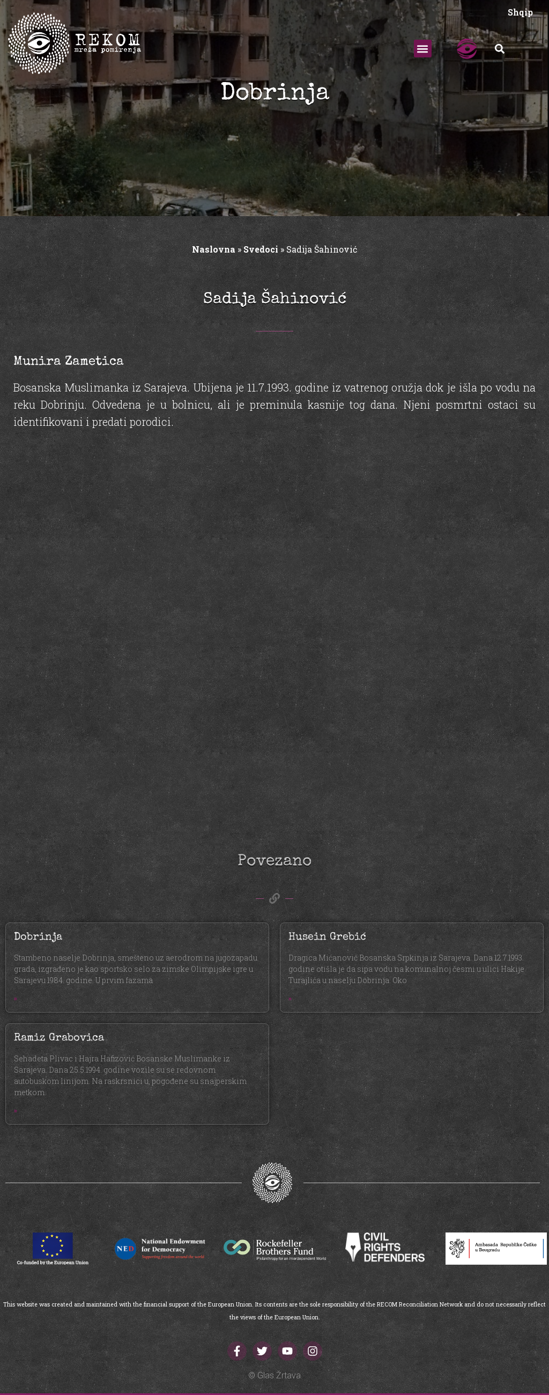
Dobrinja (38, 937)
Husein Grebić (327, 937)
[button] (423, 48)
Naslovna (213, 249)
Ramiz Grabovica (59, 1038)
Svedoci (260, 249)
